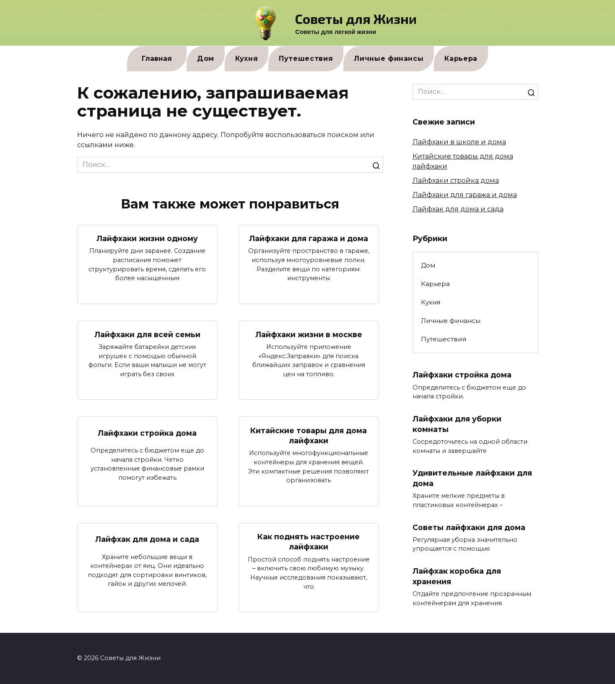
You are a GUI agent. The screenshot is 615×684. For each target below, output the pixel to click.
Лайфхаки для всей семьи (147, 334)
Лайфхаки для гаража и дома (308, 238)
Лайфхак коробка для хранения (457, 576)
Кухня (246, 58)
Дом (205, 58)
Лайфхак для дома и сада (147, 539)
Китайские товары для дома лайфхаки (308, 435)
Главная (157, 58)
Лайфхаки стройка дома (147, 433)
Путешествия (306, 58)
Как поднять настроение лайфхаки (308, 541)
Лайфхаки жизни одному (147, 238)
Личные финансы (388, 58)
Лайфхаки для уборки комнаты (457, 424)
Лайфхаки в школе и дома (459, 142)
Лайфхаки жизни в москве (308, 334)
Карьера (460, 58)
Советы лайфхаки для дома (469, 527)
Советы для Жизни (356, 18)
